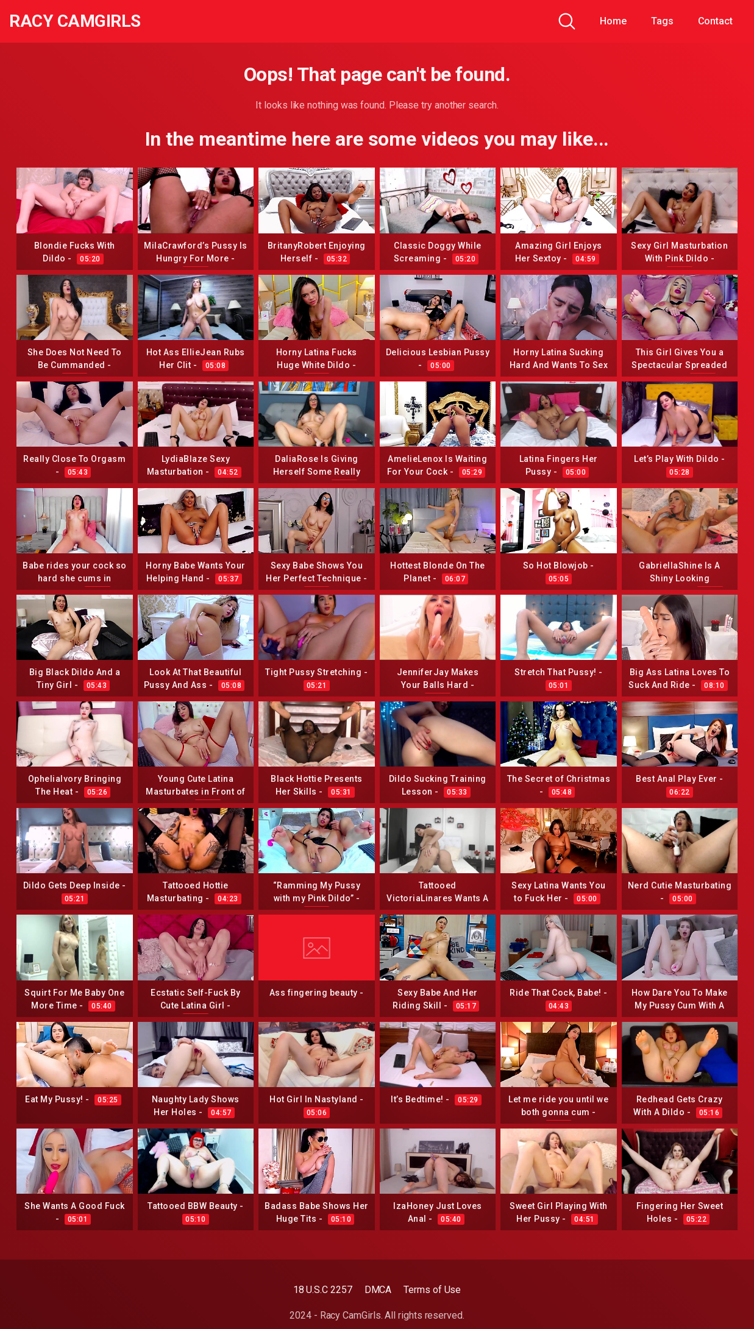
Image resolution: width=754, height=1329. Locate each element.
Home (613, 21)
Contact (715, 21)
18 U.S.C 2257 (322, 1289)
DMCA (378, 1289)
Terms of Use (432, 1289)
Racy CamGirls (75, 21)
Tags (662, 21)
